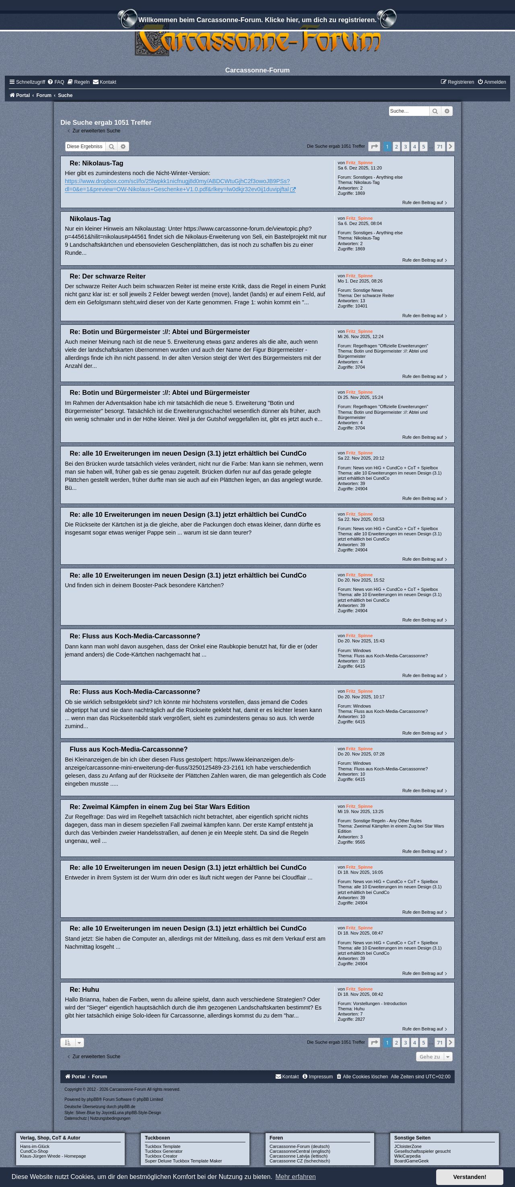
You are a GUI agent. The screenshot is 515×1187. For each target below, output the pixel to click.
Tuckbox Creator (161, 1156)
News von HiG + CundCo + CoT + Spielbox (395, 467)
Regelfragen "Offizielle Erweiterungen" (390, 345)
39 (362, 483)
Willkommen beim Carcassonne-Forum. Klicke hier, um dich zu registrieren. (257, 20)
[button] (374, 146)
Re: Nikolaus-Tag (97, 163)
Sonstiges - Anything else (378, 177)
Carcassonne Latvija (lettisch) (299, 1156)
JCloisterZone (408, 1146)
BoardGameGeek (411, 1160)
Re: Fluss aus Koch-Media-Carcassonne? (135, 636)
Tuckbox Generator (164, 1151)
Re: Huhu (84, 989)
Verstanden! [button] (469, 1177)
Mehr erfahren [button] (295, 1176)
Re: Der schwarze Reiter (108, 276)
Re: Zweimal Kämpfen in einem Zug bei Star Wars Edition (160, 806)
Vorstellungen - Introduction (380, 1003)
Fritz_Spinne (359, 162)
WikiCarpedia (407, 1156)
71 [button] (440, 146)
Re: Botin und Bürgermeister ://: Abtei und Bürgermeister (160, 331)
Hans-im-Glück (34, 1146)
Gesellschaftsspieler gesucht (422, 1151)
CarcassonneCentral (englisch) (300, 1151)
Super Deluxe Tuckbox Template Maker (183, 1160)
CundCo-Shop (34, 1151)
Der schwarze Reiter (374, 295)
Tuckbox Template (163, 1146)
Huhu (359, 1008)
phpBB (93, 1099)
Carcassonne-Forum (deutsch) (300, 1146)
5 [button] (423, 146)
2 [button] (396, 146)
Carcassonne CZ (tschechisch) (300, 1160)
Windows (362, 650)
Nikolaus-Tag (367, 182)
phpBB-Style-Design (143, 1113)
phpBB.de (126, 1106)
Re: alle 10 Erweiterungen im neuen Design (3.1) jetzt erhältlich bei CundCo (188, 453)
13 (362, 300)
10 (362, 661)
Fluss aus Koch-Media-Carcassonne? (391, 655)
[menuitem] (55, 82)
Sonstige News (367, 290)
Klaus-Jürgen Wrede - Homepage (53, 1156)
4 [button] (414, 146)
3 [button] (405, 146)
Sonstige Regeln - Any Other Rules (387, 820)
